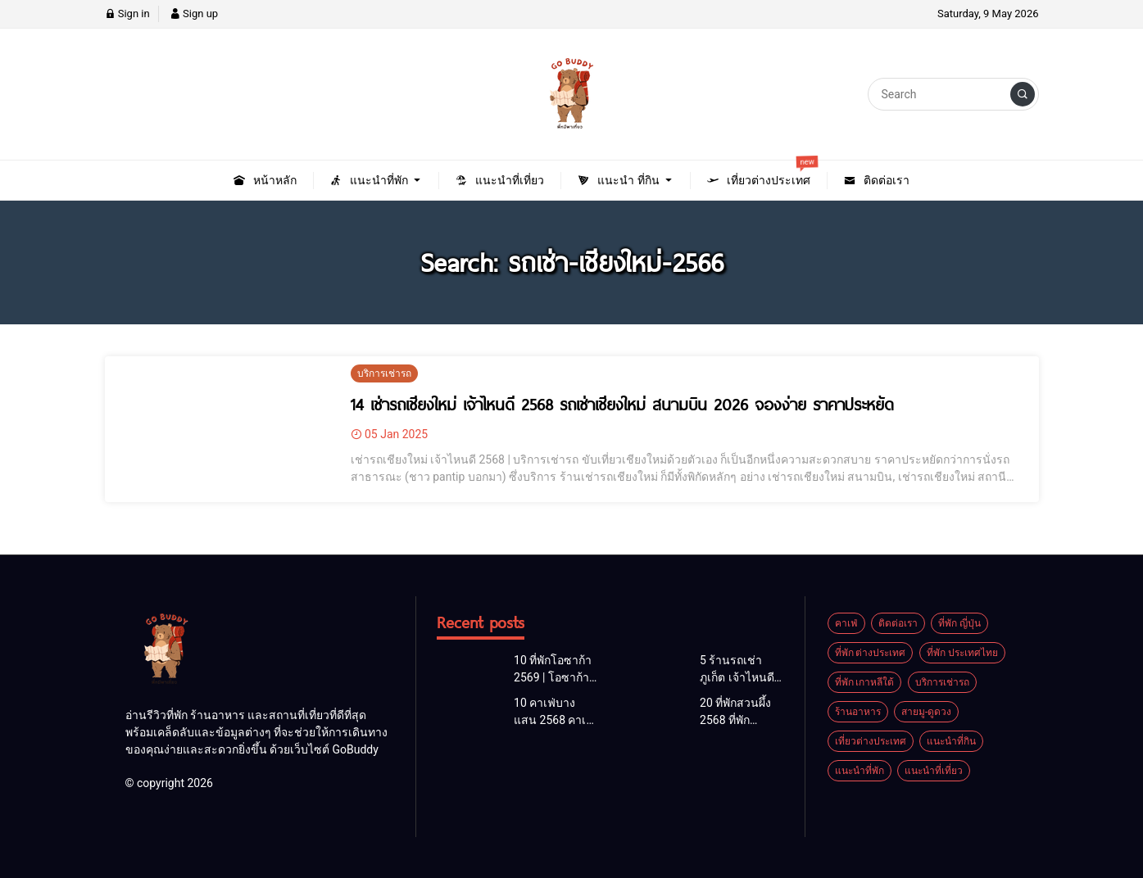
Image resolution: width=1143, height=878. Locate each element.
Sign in (127, 13)
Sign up (194, 13)
